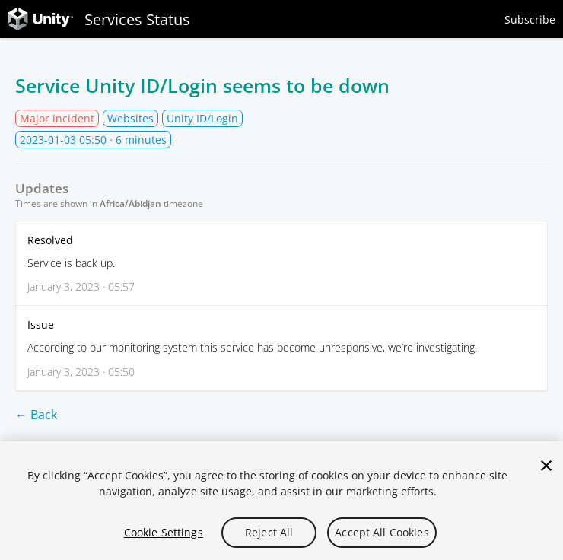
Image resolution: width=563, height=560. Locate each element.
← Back (36, 414)
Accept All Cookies (382, 532)
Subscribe (529, 19)
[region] (281, 500)
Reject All (269, 532)
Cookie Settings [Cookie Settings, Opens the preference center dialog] (163, 532)
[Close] (546, 465)
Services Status (99, 19)
